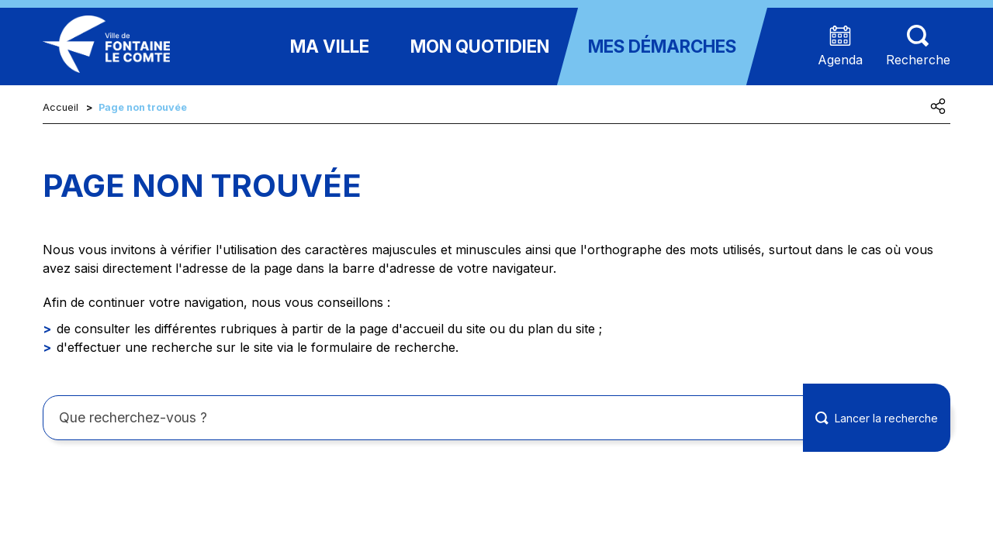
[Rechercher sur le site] (496, 417)
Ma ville (329, 46)
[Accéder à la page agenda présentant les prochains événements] (840, 47)
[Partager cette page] (938, 106)
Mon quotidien (479, 46)
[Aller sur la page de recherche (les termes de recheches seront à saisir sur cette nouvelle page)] (918, 47)
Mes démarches (662, 46)
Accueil (60, 107)
